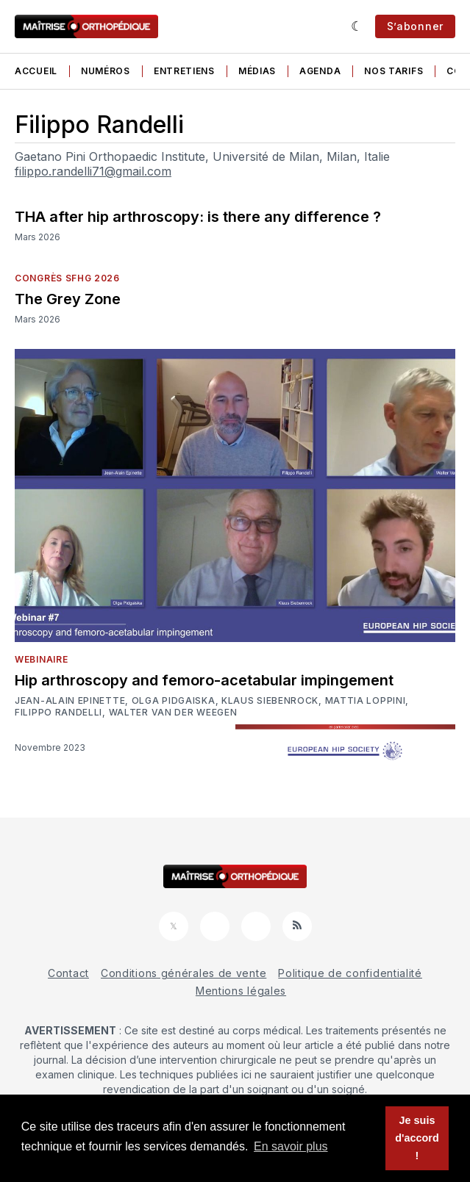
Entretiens (184, 70)
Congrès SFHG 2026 (67, 278)
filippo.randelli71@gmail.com (93, 171)
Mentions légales (241, 990)
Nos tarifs (393, 70)
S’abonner (415, 26)
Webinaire (41, 659)
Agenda (320, 70)
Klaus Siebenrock (269, 701)
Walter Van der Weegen (173, 712)
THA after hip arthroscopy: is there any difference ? (198, 217)
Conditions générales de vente (183, 973)
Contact (68, 973)
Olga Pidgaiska (174, 701)
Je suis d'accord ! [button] (416, 1137)
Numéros (105, 70)
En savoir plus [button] (291, 1146)
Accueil (36, 70)
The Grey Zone (68, 299)
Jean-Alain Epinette (70, 701)
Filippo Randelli (58, 712)
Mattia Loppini (365, 701)
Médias (257, 70)
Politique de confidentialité (350, 973)
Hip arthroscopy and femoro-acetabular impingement (204, 680)
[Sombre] (357, 26)
